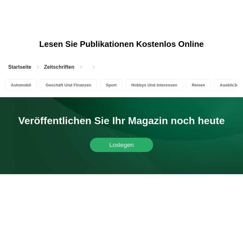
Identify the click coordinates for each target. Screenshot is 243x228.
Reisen (198, 85)
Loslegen (121, 145)
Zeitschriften (59, 67)
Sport (111, 85)
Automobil (21, 85)
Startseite (19, 67)
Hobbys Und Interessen (154, 85)
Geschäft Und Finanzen (68, 85)
